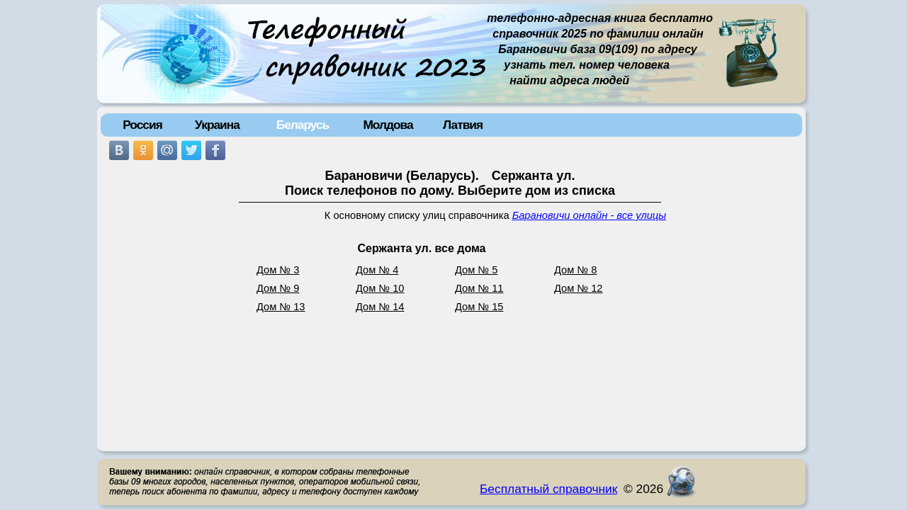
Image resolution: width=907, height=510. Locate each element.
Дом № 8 (575, 270)
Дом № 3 (278, 270)
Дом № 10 (380, 288)
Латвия (463, 125)
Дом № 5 (476, 270)
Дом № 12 (578, 288)
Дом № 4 (377, 270)
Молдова (387, 125)
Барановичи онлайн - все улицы (589, 215)
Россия (142, 125)
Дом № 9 (278, 288)
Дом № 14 (380, 306)
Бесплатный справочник (548, 489)
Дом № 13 (281, 306)
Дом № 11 (479, 288)
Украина (217, 125)
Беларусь (302, 125)
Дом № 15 (479, 306)
